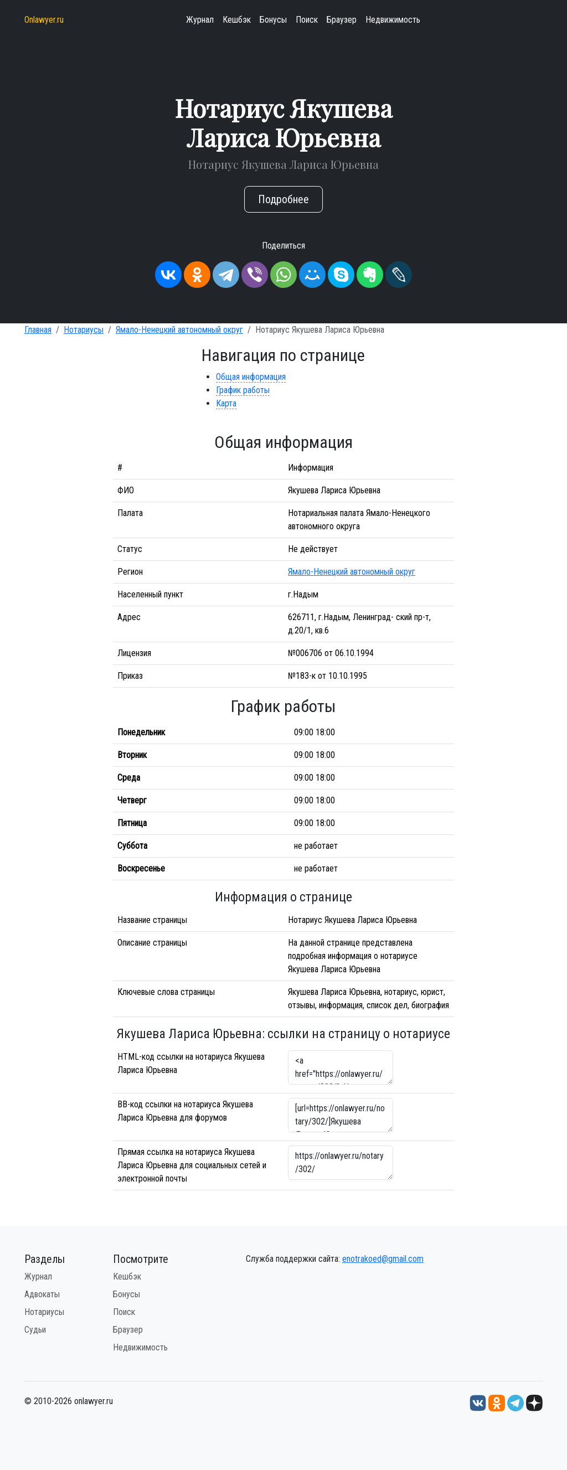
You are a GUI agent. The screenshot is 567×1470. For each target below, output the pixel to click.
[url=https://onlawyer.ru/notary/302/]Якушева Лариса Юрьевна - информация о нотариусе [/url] (340, 1115)
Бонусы (273, 19)
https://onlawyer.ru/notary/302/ (340, 1163)
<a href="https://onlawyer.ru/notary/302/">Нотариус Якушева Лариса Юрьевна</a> (340, 1067)
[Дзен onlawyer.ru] (534, 1402)
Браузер (342, 19)
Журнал (200, 19)
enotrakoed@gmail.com (383, 1259)
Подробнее (283, 199)
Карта (226, 403)
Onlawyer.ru (44, 19)
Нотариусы (84, 329)
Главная (37, 329)
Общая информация (251, 377)
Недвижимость (392, 19)
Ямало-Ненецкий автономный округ (179, 329)
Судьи (35, 1329)
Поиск (307, 19)
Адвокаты (42, 1294)
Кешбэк (237, 19)
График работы (243, 390)
